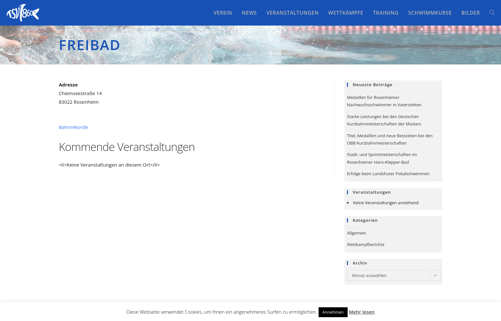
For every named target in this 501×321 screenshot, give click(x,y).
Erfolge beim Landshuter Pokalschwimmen (388, 173)
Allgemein (356, 233)
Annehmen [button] (333, 312)
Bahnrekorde (73, 127)
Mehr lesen (362, 312)
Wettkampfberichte (365, 244)
